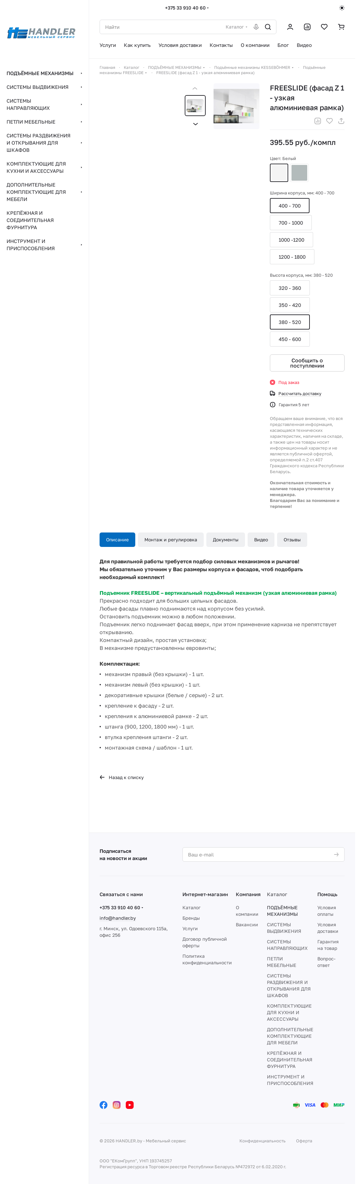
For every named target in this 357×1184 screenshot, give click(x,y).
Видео (261, 539)
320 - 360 (290, 288)
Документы (225, 539)
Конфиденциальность (262, 1140)
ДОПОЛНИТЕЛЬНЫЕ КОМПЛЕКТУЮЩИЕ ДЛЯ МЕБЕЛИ (290, 1036)
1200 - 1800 (292, 257)
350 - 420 (290, 305)
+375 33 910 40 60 (185, 7)
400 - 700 (290, 206)
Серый (299, 173)
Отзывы (292, 539)
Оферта (304, 1140)
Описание (117, 539)
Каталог (191, 907)
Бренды (191, 918)
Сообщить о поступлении (307, 363)
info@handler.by (118, 918)
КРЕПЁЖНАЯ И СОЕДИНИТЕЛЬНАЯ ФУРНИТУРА (289, 1059)
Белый (279, 173)
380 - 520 (290, 322)
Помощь (327, 894)
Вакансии (247, 924)
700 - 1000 (291, 223)
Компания (248, 894)
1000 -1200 (291, 240)
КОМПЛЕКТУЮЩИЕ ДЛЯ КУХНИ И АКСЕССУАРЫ (289, 1012)
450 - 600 (290, 339)
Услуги (190, 928)
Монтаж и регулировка (170, 539)
